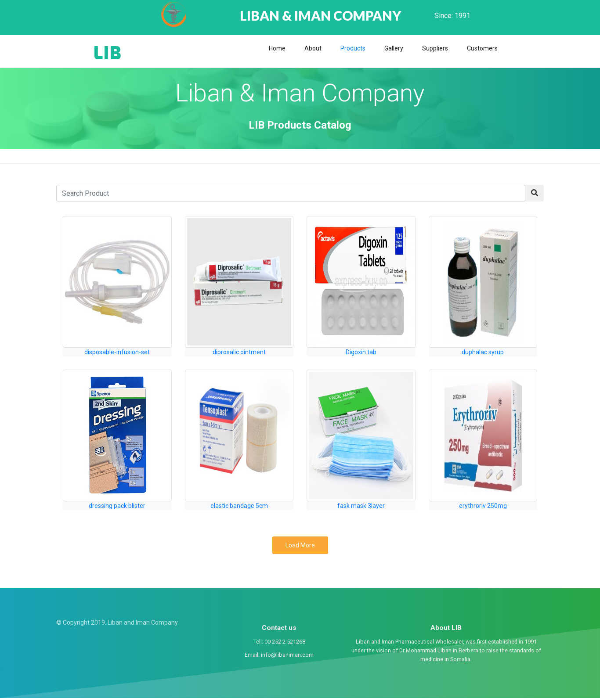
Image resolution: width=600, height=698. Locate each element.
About (313, 48)
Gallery (393, 48)
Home (277, 48)
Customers (482, 48)
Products (352, 48)
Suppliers (435, 48)
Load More (300, 545)
